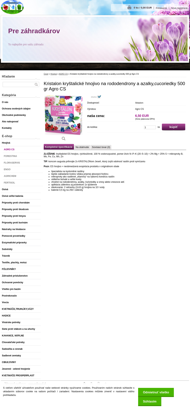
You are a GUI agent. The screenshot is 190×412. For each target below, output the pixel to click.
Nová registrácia (179, 8)
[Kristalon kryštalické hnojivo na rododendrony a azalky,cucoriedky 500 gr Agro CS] (63, 119)
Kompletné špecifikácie (58, 147)
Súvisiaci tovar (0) (101, 147)
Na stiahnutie (82, 147)
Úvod (46, 74)
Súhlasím (149, 401)
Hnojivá (53, 74)
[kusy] (150, 127)
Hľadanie (8, 76)
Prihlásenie (161, 8)
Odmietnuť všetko (156, 392)
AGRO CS (63, 74)
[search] (36, 84)
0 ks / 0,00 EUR (143, 7)
